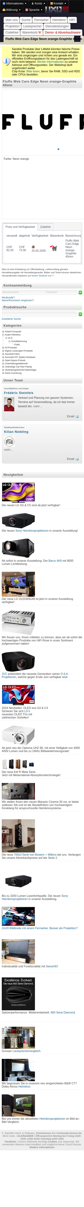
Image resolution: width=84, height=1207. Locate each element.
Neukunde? (8, 297)
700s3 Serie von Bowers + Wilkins (35, 854)
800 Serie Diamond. (63, 1012)
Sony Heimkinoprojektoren (32, 530)
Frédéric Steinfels (19, 393)
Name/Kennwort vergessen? (18, 300)
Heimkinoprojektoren (52, 1118)
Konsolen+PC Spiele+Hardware (20, 357)
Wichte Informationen (50, 61)
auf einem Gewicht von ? (41, 275)
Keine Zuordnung (13, 373)
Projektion (12, 26)
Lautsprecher (32, 26)
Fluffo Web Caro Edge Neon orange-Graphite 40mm (43, 39)
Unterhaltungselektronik (16, 363)
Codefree (11, 32)
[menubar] (42, 6)
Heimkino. (24, 1086)
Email (70, 416)
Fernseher (41, 20)
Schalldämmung (19, 341)
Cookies (52, 1141)
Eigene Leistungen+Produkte (19, 351)
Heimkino (58, 20)
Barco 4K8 (55, 560)
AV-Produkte (11, 347)
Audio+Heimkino (13, 335)
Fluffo (17, 344)
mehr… (37, 406)
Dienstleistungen (57, 26)
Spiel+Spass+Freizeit (15, 360)
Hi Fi (10, 338)
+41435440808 (24, 1136)
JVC (4, 673)
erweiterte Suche (11, 318)
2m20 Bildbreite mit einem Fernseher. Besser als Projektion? (40, 928)
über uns (11, 20)
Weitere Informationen (41, 1147)
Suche (26, 20)
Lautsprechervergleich (26, 1051)
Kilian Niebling (16, 432)
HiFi (72, 20)
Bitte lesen (33, 71)
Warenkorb (31, 32)
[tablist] (42, 243)
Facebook (10, 1141)
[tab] (20, 227)
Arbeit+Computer (13, 331)
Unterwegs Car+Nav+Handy (18, 367)
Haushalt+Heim (12, 354)
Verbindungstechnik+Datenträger (21, 370)
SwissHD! (51, 966)
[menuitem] (14, 3)
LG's (27, 711)
